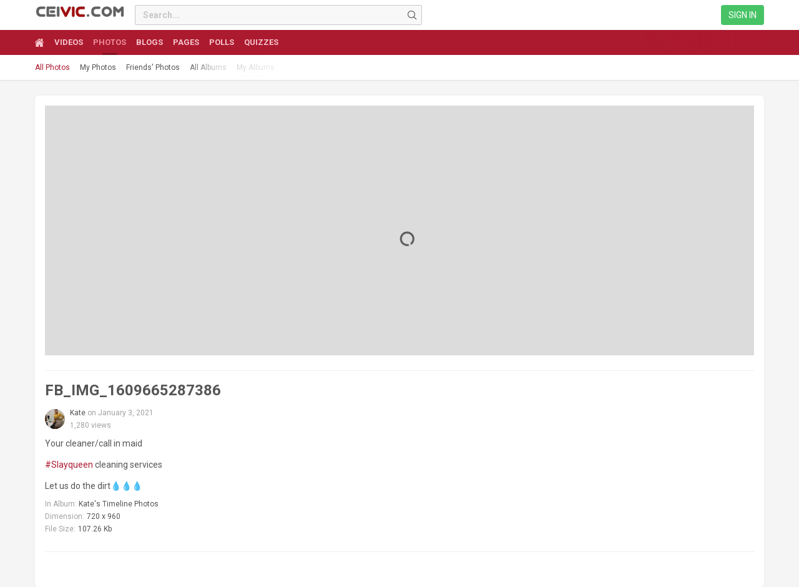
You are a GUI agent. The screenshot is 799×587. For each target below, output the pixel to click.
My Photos (98, 67)
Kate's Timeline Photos (119, 504)
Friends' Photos (153, 67)
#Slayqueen (69, 465)
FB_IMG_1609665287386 (133, 390)
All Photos (52, 67)
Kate (78, 412)
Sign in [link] (742, 15)
